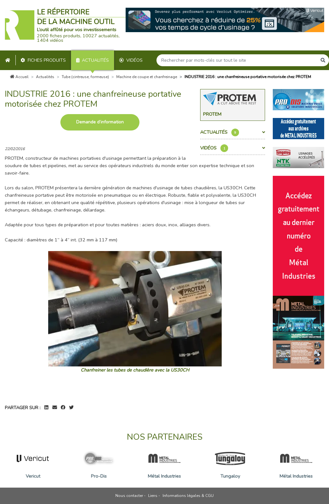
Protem (212, 114)
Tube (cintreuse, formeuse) (85, 76)
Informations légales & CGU (188, 495)
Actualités (92, 60)
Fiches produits (43, 60)
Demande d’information (100, 122)
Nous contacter (129, 495)
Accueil (19, 76)
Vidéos (131, 60)
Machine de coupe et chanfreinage (146, 76)
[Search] (236, 60)
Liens (152, 495)
